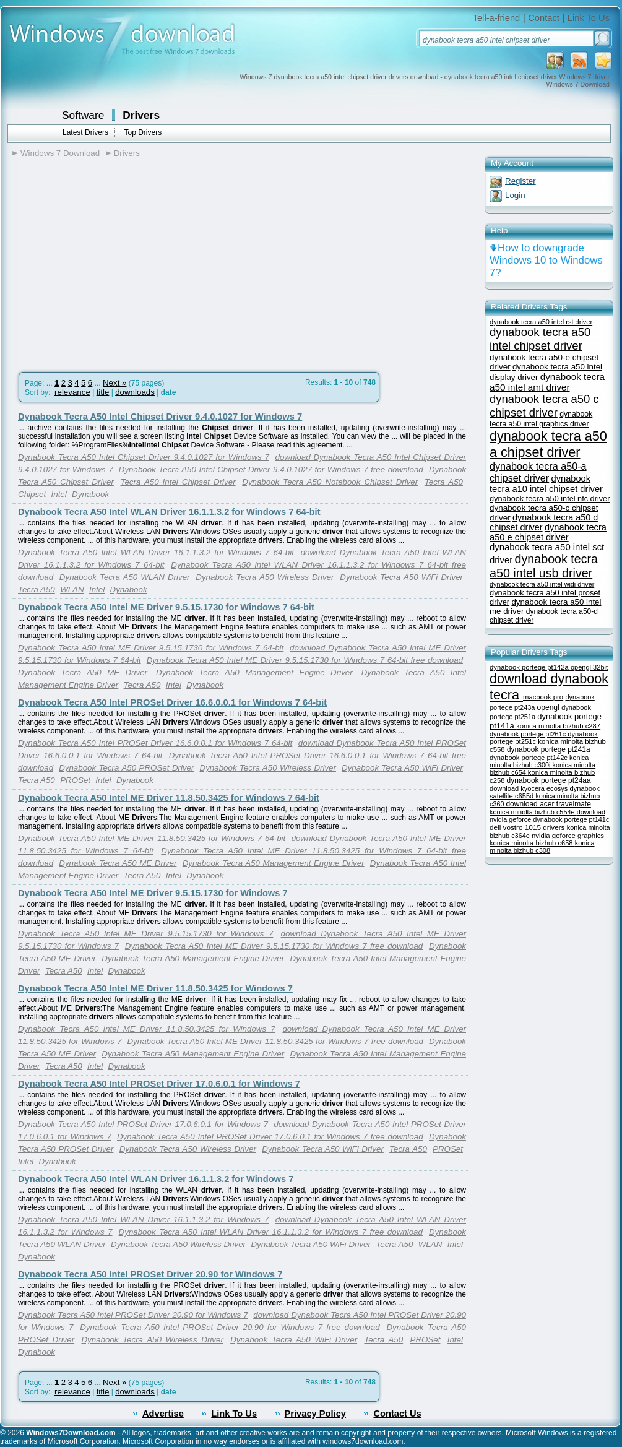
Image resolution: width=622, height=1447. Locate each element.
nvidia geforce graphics (568, 835)
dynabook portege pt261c (529, 734)
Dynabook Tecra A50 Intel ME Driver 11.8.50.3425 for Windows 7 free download (275, 1041)
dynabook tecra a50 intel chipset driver (540, 339)
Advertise (163, 1414)
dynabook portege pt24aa (549, 780)
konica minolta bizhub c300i (539, 761)
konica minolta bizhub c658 (532, 843)
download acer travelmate (548, 804)
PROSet (75, 780)
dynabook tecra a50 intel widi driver (542, 584)
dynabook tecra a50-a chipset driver (538, 471)
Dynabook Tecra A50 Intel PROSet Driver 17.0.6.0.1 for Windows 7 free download (270, 1136)
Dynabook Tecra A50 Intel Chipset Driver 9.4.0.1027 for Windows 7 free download (271, 469)
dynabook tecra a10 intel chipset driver (546, 483)
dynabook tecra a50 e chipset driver (548, 532)
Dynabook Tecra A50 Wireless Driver (265, 577)
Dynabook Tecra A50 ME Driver (82, 672)
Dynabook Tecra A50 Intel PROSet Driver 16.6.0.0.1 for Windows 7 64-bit (172, 702)
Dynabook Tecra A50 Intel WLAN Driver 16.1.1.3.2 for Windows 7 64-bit (169, 512)
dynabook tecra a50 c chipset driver (544, 405)
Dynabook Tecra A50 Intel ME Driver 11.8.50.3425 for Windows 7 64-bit (168, 798)
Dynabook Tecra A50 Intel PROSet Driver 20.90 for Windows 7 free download (229, 1327)
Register (520, 181)
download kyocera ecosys (529, 788)
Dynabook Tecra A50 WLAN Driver (124, 577)
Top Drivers (143, 132)
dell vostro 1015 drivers (527, 827)
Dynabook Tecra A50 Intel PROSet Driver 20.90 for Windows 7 (150, 1274)
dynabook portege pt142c (529, 757)
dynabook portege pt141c (571, 819)
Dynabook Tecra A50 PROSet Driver (126, 767)
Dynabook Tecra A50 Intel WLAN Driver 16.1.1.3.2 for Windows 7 (155, 1179)
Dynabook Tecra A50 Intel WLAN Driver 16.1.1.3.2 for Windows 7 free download (271, 1232)
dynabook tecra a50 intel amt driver (547, 381)
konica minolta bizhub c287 (558, 726)
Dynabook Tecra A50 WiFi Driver (401, 577)
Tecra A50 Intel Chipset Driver (178, 481)
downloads (135, 392)
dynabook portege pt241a (548, 749)
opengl (548, 707)
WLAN (72, 589)
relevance (72, 392)
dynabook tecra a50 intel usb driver (544, 566)
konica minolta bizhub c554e (533, 812)
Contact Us (397, 1414)
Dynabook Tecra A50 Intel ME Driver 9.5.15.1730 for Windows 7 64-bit (166, 607)
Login (515, 195)
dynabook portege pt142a (530, 667)
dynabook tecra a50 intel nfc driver (550, 498)
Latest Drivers (85, 132)
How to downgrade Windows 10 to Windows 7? (546, 260)
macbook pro (543, 697)
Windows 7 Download (60, 153)
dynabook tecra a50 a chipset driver (548, 444)
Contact (543, 18)
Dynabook (90, 494)
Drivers (141, 115)
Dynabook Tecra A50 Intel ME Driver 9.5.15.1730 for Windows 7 (153, 893)
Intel (59, 494)
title (103, 392)
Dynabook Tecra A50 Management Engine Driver (254, 672)
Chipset (32, 494)
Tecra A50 (444, 481)
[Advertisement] (116, 260)
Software (83, 115)
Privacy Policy (315, 1414)
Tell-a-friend (496, 18)
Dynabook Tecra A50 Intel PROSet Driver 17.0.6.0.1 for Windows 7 (159, 1084)
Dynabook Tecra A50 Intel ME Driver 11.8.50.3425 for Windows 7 (155, 988)
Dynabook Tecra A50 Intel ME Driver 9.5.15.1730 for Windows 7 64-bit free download (305, 660)
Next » (115, 382)
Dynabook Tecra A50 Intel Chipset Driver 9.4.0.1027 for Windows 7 (160, 416)
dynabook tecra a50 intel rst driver (541, 322)
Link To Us (589, 18)
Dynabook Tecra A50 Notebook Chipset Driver (330, 481)
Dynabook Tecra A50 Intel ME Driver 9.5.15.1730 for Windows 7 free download (274, 946)
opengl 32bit (589, 667)
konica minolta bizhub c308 (542, 846)
